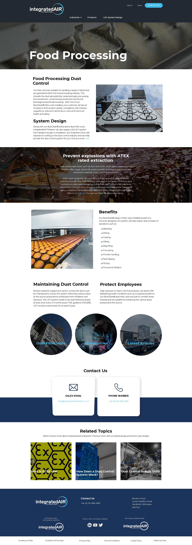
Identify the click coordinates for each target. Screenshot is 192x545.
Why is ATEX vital (44, 471)
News (140, 5)
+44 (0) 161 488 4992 (118, 401)
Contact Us (154, 5)
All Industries (96, 343)
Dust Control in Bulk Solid (140, 471)
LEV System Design (112, 17)
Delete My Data (160, 541)
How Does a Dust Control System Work (95, 473)
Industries (75, 17)
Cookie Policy (136, 541)
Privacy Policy (84, 541)
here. (87, 138)
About (129, 5)
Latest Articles (141, 343)
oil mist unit (80, 193)
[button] (33, 461)
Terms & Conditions (112, 541)
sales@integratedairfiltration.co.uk (73, 401)
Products (92, 17)
